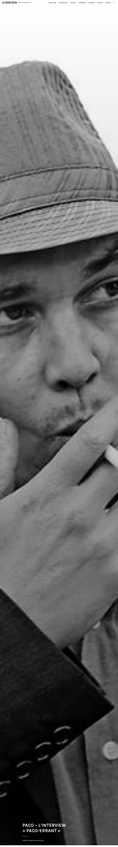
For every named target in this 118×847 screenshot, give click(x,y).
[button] (114, 2)
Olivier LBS (40, 840)
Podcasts (73, 2)
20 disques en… (63, 2)
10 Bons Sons (52, 2)
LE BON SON (9, 2)
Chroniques (82, 2)
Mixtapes (100, 2)
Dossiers (108, 2)
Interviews (91, 2)
